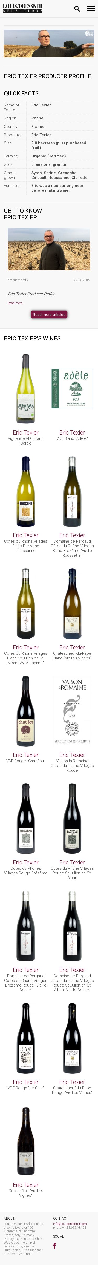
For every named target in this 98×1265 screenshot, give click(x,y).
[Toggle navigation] (91, 8)
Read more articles (49, 314)
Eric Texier (26, 432)
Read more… (16, 303)
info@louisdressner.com (70, 1224)
